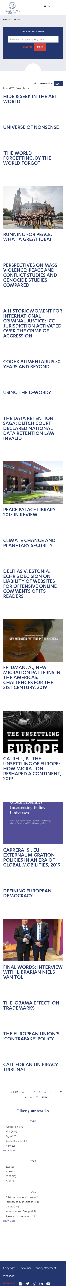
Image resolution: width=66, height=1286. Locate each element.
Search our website (33, 31)
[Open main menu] (62, 5)
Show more (9, 1150)
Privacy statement (45, 1268)
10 (25, 1096)
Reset (39, 47)
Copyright (9, 1268)
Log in (50, 6)
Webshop (8, 1275)
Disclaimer (25, 1268)
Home (6, 19)
